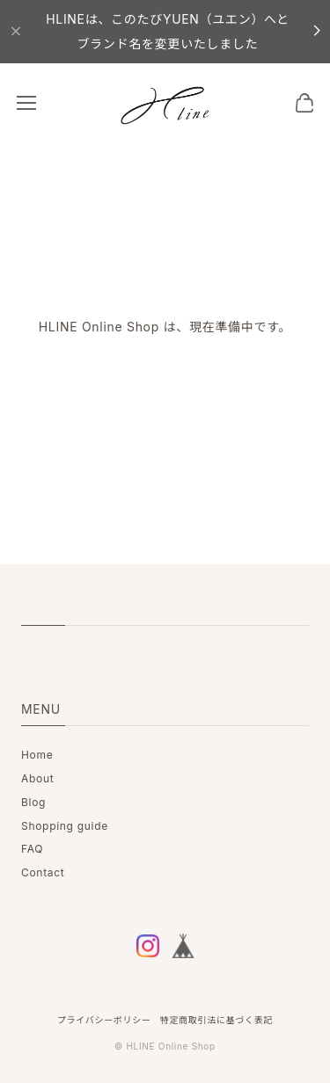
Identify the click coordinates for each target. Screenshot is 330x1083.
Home (37, 754)
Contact (42, 872)
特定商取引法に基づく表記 (216, 1019)
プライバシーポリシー (104, 1019)
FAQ (32, 848)
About (37, 778)
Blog (33, 802)
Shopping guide (64, 825)
